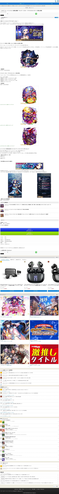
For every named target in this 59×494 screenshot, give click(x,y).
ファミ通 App (3, 1)
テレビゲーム (24, 259)
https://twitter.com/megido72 (8, 241)
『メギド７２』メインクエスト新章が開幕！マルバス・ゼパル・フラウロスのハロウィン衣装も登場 (31, 5)
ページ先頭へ (56, 486)
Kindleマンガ (12, 259)
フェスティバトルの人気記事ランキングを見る (6, 398)
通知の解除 (33, 489)
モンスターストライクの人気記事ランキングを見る (7, 405)
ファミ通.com (38, 489)
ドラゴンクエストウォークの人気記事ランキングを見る (7, 395)
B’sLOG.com (42, 489)
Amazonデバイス (18, 259)
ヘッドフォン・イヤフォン (5, 259)
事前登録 (26, 7)
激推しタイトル (31, 7)
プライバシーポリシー (28, 489)
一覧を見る (56, 257)
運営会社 (23, 489)
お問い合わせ (16, 489)
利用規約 (20, 489)
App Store (29, 229)
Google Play (29, 233)
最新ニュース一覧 (14, 5)
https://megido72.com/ (7, 239)
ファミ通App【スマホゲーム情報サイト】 (6, 5)
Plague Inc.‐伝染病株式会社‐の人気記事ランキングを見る (7, 412)
